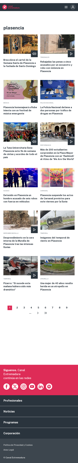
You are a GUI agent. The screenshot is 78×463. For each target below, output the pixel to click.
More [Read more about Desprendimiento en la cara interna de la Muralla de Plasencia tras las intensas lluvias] (20, 229)
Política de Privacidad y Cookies (18, 445)
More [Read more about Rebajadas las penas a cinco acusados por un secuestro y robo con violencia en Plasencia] (57, 53)
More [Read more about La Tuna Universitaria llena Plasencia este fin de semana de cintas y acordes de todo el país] (20, 140)
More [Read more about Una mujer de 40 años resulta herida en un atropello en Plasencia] (57, 273)
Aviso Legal (8, 450)
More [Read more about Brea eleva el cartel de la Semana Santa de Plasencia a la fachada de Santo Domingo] (20, 51)
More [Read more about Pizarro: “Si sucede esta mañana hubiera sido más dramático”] (20, 273)
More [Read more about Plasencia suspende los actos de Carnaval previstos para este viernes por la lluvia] (57, 185)
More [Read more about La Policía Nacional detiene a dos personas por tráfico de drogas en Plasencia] (57, 97)
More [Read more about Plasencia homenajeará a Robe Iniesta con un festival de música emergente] (20, 97)
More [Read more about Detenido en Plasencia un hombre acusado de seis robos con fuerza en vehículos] (20, 185)
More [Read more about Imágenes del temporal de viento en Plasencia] (57, 226)
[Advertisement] (39, 345)
